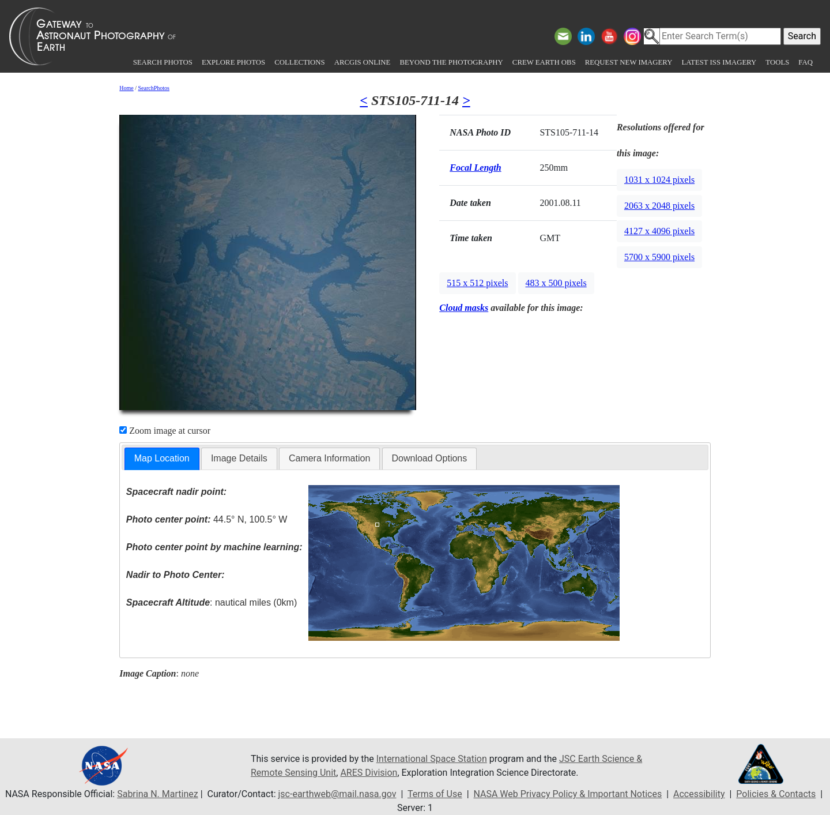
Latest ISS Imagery (718, 62)
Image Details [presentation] (239, 458)
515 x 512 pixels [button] (477, 283)
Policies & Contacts (776, 793)
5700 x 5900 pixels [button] (659, 257)
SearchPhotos (153, 88)
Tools (777, 62)
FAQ (805, 62)
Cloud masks (463, 308)
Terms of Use (435, 793)
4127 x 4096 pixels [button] (659, 231)
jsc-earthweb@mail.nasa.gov (337, 793)
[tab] (161, 459)
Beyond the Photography (451, 62)
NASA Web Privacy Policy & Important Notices (567, 793)
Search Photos (163, 62)
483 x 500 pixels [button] (556, 283)
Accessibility (699, 793)
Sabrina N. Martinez (157, 793)
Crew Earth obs (544, 62)
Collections (299, 62)
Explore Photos (233, 62)
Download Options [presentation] (429, 458)
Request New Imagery (629, 62)
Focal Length (475, 167)
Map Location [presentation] (162, 458)
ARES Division (368, 772)
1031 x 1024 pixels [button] (659, 180)
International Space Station (431, 758)
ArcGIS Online (362, 62)
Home (126, 88)
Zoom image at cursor (164, 430)
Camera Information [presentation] (329, 458)
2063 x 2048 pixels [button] (659, 206)
